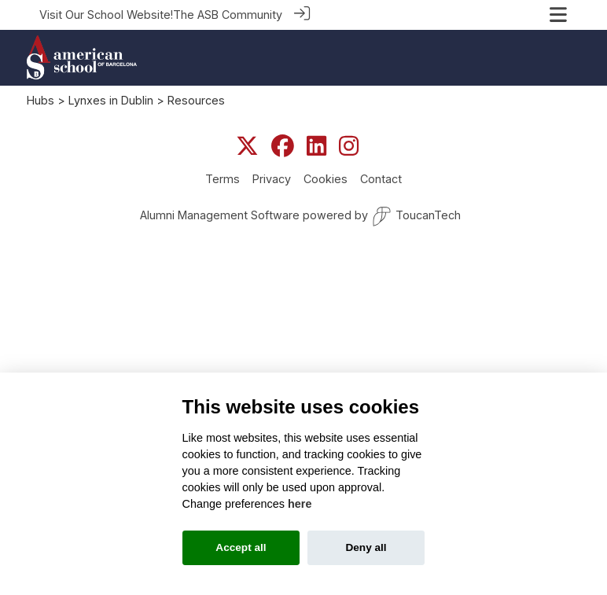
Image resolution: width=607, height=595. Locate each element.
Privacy (271, 178)
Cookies (326, 178)
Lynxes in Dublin (110, 100)
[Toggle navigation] (558, 14)
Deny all (365, 547)
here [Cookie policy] (299, 504)
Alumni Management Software (220, 215)
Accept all (240, 547)
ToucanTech (416, 216)
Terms (222, 178)
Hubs (40, 100)
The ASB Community (227, 14)
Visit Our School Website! (106, 14)
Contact (381, 178)
